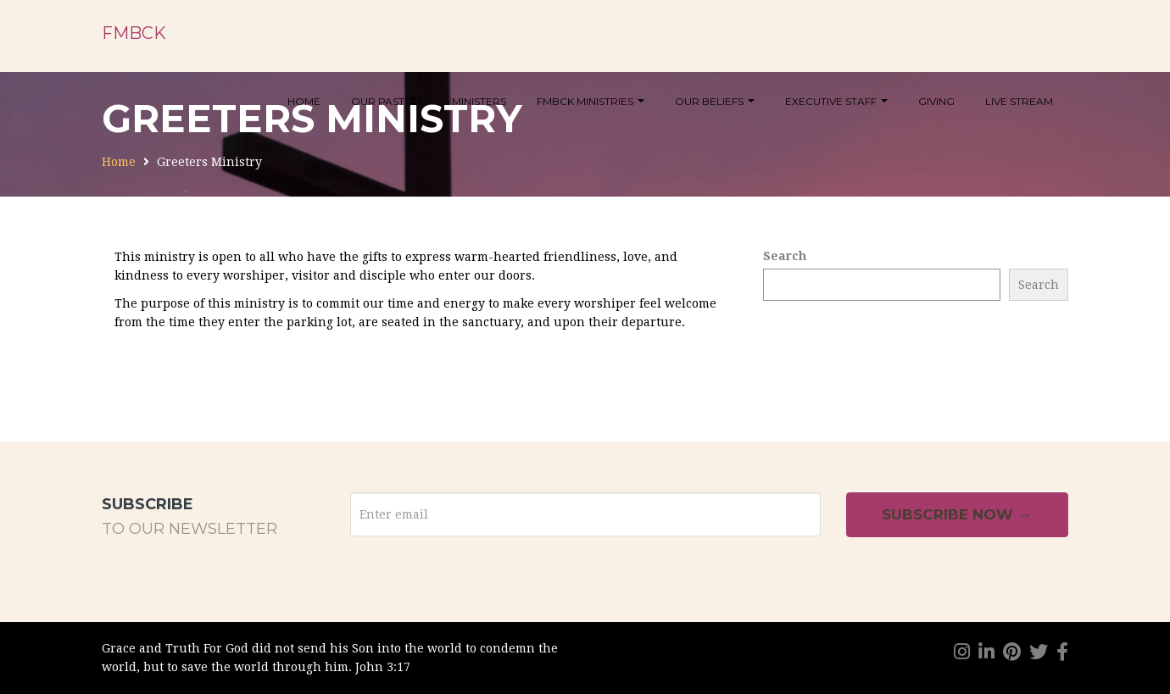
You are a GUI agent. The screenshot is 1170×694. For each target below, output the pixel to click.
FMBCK (134, 33)
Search (784, 256)
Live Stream (1019, 101)
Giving (936, 101)
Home (303, 101)
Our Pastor (386, 101)
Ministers (479, 101)
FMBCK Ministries (590, 101)
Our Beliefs (715, 101)
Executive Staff (836, 101)
